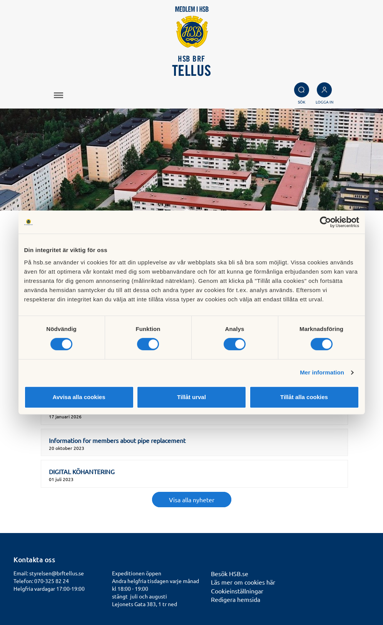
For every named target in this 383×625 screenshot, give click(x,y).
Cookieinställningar (237, 591)
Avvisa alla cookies (78, 397)
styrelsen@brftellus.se (56, 573)
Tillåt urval (191, 397)
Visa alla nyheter (191, 499)
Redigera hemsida (235, 599)
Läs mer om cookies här (243, 582)
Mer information (322, 372)
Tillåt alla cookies (304, 397)
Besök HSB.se (229, 573)
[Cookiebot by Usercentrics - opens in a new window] (325, 222)
